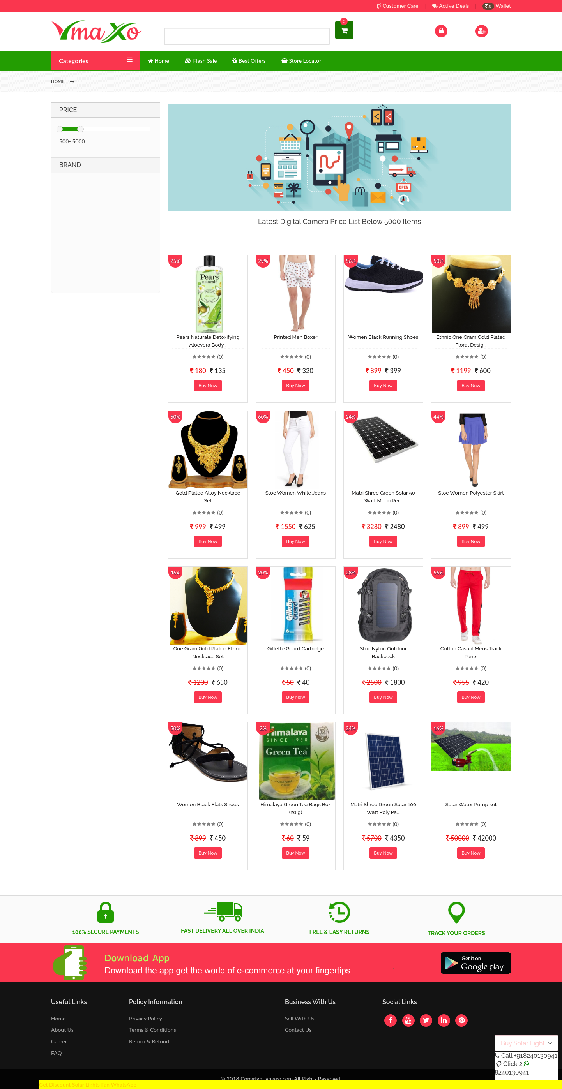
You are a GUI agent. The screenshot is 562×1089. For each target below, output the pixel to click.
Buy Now (207, 385)
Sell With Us (299, 1018)
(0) (220, 356)
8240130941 (512, 1072)
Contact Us (298, 1029)
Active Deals (450, 5)
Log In (449, 30)
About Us (62, 1029)
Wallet (496, 5)
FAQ (56, 1053)
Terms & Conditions (152, 1029)
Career (59, 1041)
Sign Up (491, 30)
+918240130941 (535, 1055)
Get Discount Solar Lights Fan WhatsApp (87, 1084)
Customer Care (398, 5)
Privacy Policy (145, 1018)
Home (58, 1018)
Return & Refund (149, 1041)
